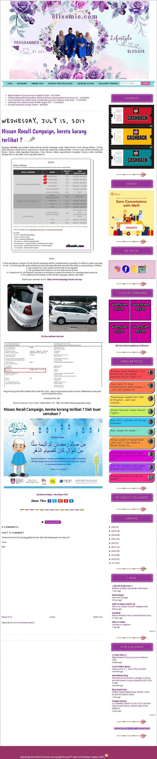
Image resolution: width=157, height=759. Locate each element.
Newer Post (7, 617)
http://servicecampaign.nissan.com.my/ (64, 279)
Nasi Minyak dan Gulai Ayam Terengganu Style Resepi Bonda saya (128, 456)
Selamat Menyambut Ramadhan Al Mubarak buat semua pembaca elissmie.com (43, 98)
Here (33, 757)
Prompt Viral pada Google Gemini (23, 105)
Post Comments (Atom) (24, 622)
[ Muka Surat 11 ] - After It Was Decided (129, 669)
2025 (113, 531)
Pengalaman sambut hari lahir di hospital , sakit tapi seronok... (127, 400)
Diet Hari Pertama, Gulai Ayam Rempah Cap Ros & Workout (128, 467)
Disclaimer (86, 757)
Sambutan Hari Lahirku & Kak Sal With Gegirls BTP (30, 102)
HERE (81, 275)
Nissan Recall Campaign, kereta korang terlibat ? (44, 135)
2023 (113, 539)
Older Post (98, 617)
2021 (113, 547)
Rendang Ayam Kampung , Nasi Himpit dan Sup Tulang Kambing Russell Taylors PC (128, 374)
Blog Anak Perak (119, 689)
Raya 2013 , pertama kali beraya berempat (128, 422)
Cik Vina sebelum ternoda (52, 336)
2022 (113, 543)
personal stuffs (53, 522)
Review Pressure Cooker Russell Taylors (128, 411)
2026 (113, 527)
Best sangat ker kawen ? (124, 431)
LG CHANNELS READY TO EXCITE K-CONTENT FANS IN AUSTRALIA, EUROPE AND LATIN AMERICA (131, 706)
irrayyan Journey (119, 701)
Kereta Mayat (118, 595)
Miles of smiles (118, 622)
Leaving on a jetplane (121, 625)
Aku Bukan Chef (61, 494)
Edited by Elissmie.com (44, 757)
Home (52, 617)
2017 (113, 563)
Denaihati (116, 613)
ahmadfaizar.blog (120, 675)
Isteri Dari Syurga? (120, 597)
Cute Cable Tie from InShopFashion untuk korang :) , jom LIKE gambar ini (128, 387)
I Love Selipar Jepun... (121, 666)
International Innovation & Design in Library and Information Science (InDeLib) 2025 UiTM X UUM (132, 680)
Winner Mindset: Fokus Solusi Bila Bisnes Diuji (131, 615)
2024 (113, 535)
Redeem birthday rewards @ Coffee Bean (130, 588)
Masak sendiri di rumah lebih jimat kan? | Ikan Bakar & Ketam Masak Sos (127, 443)
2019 (113, 555)
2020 (113, 551)
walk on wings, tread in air (123, 604)
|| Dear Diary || (119, 655)
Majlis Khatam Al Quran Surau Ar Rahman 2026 (28, 95)
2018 (113, 559)
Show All (152, 631)
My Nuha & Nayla (44, 494)
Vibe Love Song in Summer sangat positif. (130, 606)
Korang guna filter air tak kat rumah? (127, 477)
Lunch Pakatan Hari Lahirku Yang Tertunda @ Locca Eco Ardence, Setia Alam (41, 100)
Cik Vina (13, 147)
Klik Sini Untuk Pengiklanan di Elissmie (132, 346)
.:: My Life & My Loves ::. (122, 586)
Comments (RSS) (98, 757)
